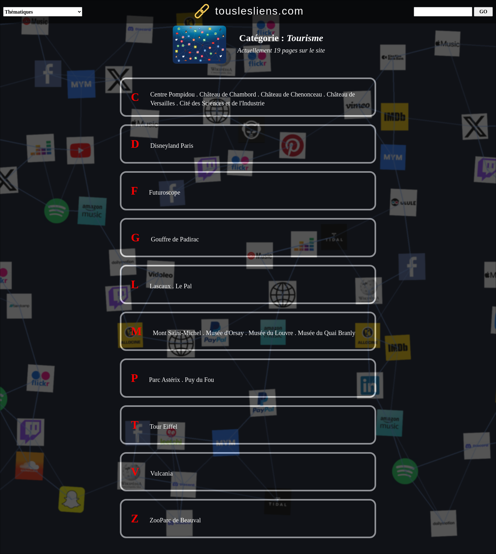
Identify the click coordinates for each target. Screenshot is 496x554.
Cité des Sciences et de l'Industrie (222, 103)
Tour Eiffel (163, 426)
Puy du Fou (199, 379)
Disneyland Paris (171, 145)
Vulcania (161, 473)
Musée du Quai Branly (327, 332)
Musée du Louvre (270, 332)
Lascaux (160, 286)
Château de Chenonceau (291, 94)
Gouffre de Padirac (175, 239)
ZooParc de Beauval (175, 520)
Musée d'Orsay (225, 332)
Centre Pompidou (172, 94)
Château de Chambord (228, 94)
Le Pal (184, 286)
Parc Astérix (164, 379)
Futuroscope (164, 192)
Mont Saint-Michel (177, 332)
